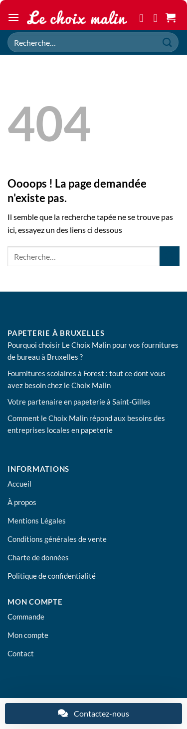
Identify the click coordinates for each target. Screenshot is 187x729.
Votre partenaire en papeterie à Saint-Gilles (79, 401)
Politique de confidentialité (51, 575)
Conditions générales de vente (57, 538)
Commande (25, 616)
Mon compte (27, 634)
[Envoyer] (168, 42)
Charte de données (38, 557)
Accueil (19, 483)
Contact (20, 653)
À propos (21, 502)
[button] (13, 17)
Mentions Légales (36, 520)
